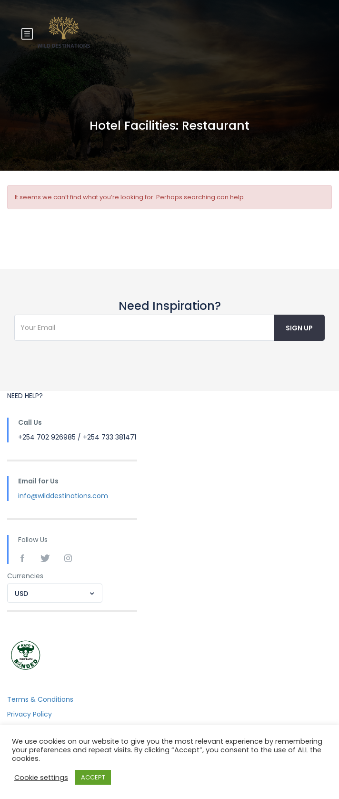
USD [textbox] (21, 593)
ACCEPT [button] (93, 777)
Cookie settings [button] (41, 777)
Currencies (25, 576)
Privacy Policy (29, 714)
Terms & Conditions (40, 699)
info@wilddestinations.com (63, 496)
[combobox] (54, 593)
